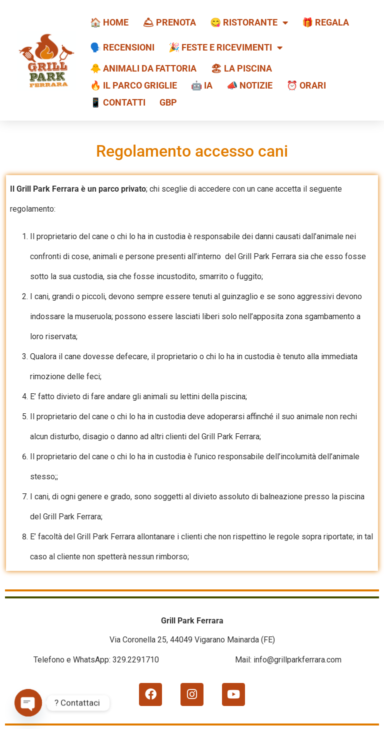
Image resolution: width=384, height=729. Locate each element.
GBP (168, 102)
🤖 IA (201, 85)
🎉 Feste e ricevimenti (225, 47)
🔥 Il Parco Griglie (133, 85)
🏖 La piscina (241, 68)
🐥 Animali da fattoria (143, 68)
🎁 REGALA (325, 22)
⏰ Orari (306, 85)
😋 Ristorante (249, 22)
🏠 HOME (109, 22)
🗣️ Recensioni (122, 47)
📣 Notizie (249, 85)
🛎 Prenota (169, 22)
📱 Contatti (118, 102)
